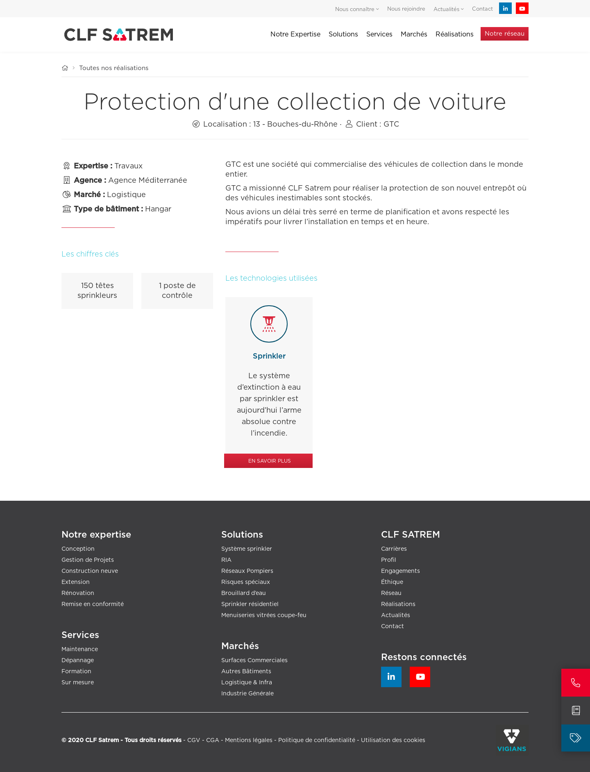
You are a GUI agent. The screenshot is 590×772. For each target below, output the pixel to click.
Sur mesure (77, 683)
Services (379, 34)
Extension (75, 582)
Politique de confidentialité (316, 740)
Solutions (343, 34)
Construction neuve (89, 571)
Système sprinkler (246, 549)
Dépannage (77, 660)
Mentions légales (248, 740)
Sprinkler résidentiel (250, 604)
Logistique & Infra (246, 683)
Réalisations (398, 604)
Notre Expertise (295, 34)
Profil (388, 560)
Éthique (392, 582)
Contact (482, 9)
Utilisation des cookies (393, 740)
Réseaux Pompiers (247, 571)
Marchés (414, 34)
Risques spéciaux (245, 582)
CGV (193, 740)
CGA (212, 740)
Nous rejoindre (406, 9)
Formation (76, 671)
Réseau (391, 593)
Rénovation (77, 593)
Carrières (394, 549)
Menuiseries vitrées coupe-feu (263, 615)
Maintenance (79, 649)
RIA (226, 560)
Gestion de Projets (87, 560)
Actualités (395, 615)
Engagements (400, 571)
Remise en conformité (92, 604)
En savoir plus (269, 461)
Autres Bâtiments (246, 671)
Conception (78, 549)
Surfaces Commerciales (254, 660)
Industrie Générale (247, 694)
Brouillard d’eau (243, 593)
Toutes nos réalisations (113, 68)
